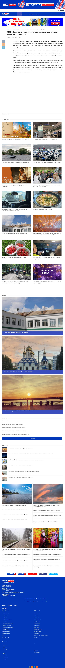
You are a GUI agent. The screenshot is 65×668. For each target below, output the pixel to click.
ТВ (29, 14)
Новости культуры (37, 612)
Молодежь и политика (6, 618)
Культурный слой (37, 614)
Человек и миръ (37, 616)
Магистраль (4, 614)
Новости (20, 14)
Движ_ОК (36, 630)
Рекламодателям (37, 645)
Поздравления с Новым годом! (8, 620)
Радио (32, 14)
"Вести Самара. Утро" (6, 630)
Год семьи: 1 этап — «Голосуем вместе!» (41, 628)
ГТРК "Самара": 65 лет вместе (7, 612)
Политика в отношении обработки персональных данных (36, 591)
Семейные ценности (6, 624)
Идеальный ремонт (37, 624)
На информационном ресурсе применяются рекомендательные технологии (40, 594)
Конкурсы (25, 14)
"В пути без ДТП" (37, 626)
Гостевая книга (36, 641)
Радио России (5, 650)
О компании (37, 14)
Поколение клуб (5, 622)
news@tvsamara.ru (12, 582)
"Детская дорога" (5, 605)
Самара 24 (5, 642)
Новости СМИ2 (5, 113)
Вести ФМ (4, 652)
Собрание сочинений (6, 626)
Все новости (32, 431)
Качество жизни (37, 618)
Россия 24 (4, 640)
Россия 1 (4, 638)
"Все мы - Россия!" (37, 605)
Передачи (4, 601)
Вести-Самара (5, 607)
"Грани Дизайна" (5, 603)
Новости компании (37, 639)
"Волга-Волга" (36, 620)
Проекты (10, 598)
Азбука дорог (36, 607)
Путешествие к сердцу (38, 622)
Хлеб (3, 628)
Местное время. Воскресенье (7, 616)
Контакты (35, 643)
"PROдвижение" (37, 603)
